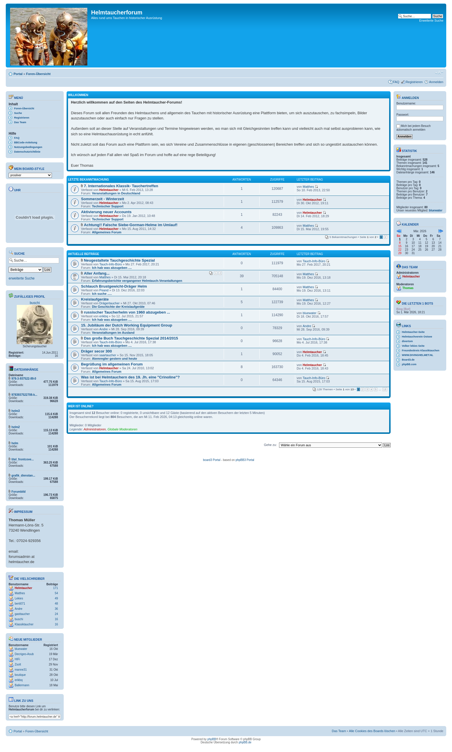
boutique (20, 674)
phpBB (211, 739)
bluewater (21, 648)
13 (384, 389)
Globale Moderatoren (122, 429)
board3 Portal (211, 460)
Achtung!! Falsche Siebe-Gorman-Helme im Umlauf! (131, 225)
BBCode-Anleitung (25, 142)
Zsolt (18, 664)
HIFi (17, 659)
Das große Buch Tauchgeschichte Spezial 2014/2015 (131, 338)
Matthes (20, 593)
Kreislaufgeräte (95, 299)
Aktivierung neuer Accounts (106, 212)
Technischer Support (107, 206)
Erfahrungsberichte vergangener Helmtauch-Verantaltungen (137, 280)
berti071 (20, 603)
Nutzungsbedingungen (28, 147)
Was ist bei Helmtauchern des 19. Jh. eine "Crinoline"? (130, 377)
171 (55, 588)
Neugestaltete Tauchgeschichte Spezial (119, 260)
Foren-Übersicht (38, 74)
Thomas (407, 288)
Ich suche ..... (102, 293)
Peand (104, 290)
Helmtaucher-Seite (413, 332)
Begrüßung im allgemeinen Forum (112, 364)
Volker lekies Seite (413, 345)
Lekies (19, 598)
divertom (407, 341)
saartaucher (107, 355)
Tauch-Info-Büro (110, 264)
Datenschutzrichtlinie (27, 151)
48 (56, 603)
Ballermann (22, 685)
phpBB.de (245, 742)
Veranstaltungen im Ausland (113, 332)
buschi (35, 303)
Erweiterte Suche (431, 20)
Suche (18, 113)
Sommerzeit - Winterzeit (102, 199)
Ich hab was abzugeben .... (112, 267)
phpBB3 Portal (245, 460)
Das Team (20, 122)
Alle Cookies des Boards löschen (372, 731)
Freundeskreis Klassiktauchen (420, 350)
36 (56, 608)
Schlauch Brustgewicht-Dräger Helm (114, 286)
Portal (18, 74)
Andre (18, 608)
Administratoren (95, 429)
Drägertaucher (109, 303)
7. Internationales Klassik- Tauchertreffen (121, 186)
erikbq (18, 680)
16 (56, 619)
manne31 (21, 669)
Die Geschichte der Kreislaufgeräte (118, 306)
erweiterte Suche (22, 278)
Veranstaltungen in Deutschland (116, 193)
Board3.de (408, 359)
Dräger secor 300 (96, 351)
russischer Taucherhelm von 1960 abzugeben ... (127, 312)
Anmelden (436, 82)
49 (56, 598)
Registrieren (414, 82)
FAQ (396, 82)
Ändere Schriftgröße (439, 72)
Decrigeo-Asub (24, 654)
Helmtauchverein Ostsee (417, 336)
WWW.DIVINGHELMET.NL (417, 355)
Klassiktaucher (24, 624)
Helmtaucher (23, 588)
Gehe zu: (270, 445)
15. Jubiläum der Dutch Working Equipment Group (126, 325)
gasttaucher (22, 614)
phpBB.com (409, 364)
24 (56, 614)
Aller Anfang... (97, 273)
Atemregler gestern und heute (114, 358)
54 (56, 593)
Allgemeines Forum (106, 232)
